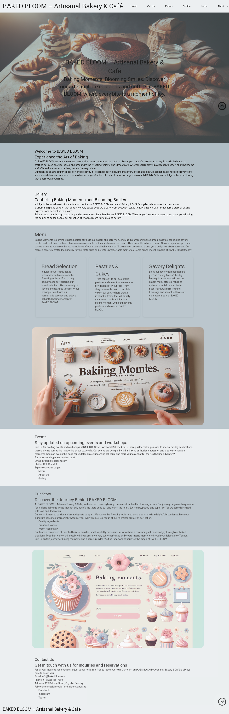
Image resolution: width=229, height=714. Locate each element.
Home (134, 6)
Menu (204, 6)
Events (169, 6)
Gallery (151, 6)
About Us (223, 6)
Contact (187, 6)
